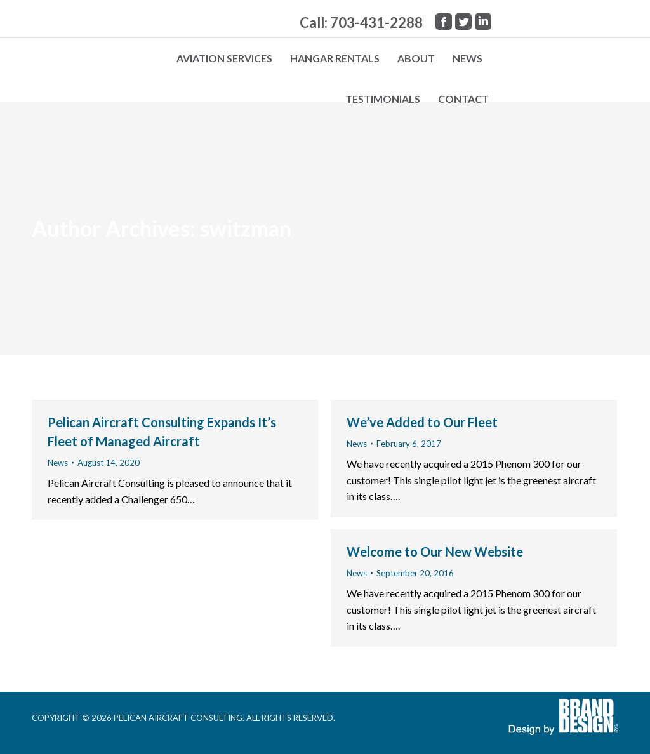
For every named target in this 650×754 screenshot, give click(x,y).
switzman (245, 228)
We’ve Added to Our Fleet (422, 422)
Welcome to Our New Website (435, 551)
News (58, 463)
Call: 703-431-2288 (361, 22)
